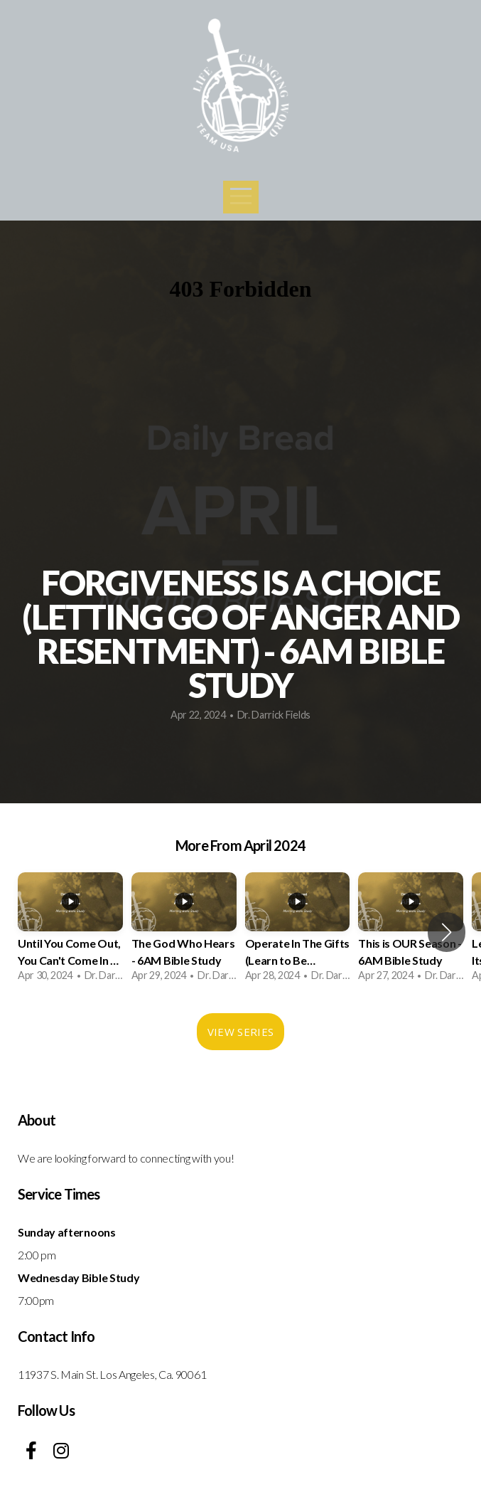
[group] (70, 932)
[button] (446, 932)
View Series (240, 1032)
